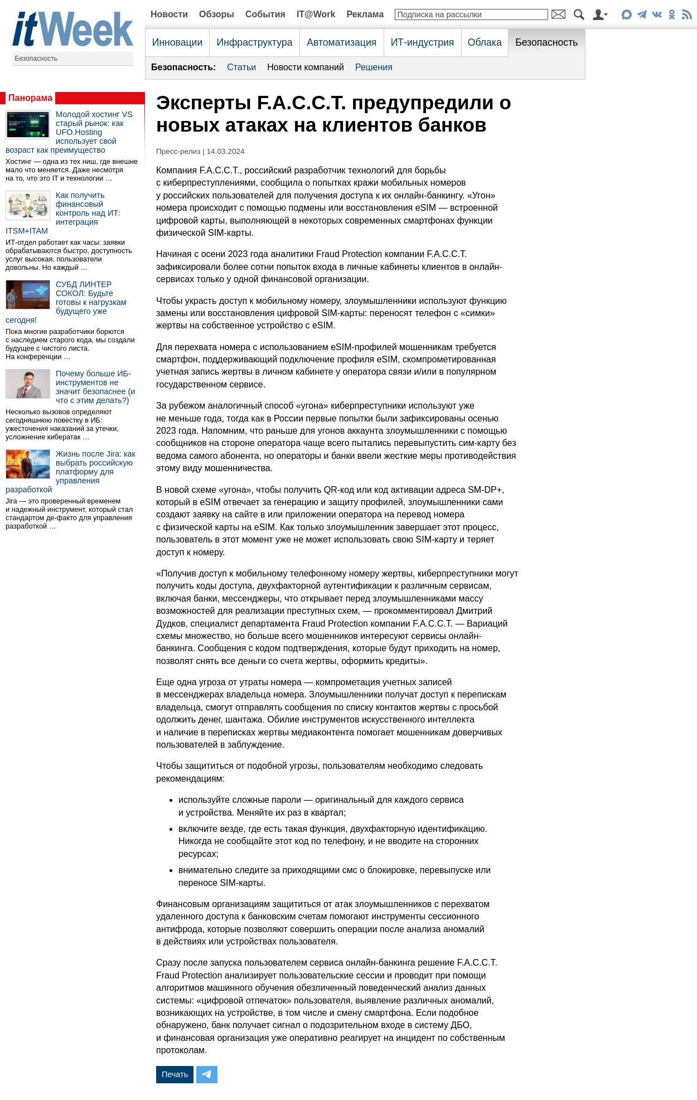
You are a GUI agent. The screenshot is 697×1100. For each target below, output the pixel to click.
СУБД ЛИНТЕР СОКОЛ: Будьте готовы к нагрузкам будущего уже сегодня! (66, 302)
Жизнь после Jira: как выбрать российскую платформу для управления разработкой (70, 471)
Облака (485, 42)
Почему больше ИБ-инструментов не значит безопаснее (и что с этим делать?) (95, 387)
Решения (374, 67)
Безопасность (36, 58)
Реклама (365, 14)
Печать (175, 1074)
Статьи (241, 67)
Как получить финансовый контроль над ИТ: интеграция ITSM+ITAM (63, 213)
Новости (169, 14)
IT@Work (316, 14)
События (265, 14)
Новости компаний (305, 67)
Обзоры (216, 14)
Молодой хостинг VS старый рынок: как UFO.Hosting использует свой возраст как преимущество (69, 132)
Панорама (30, 98)
